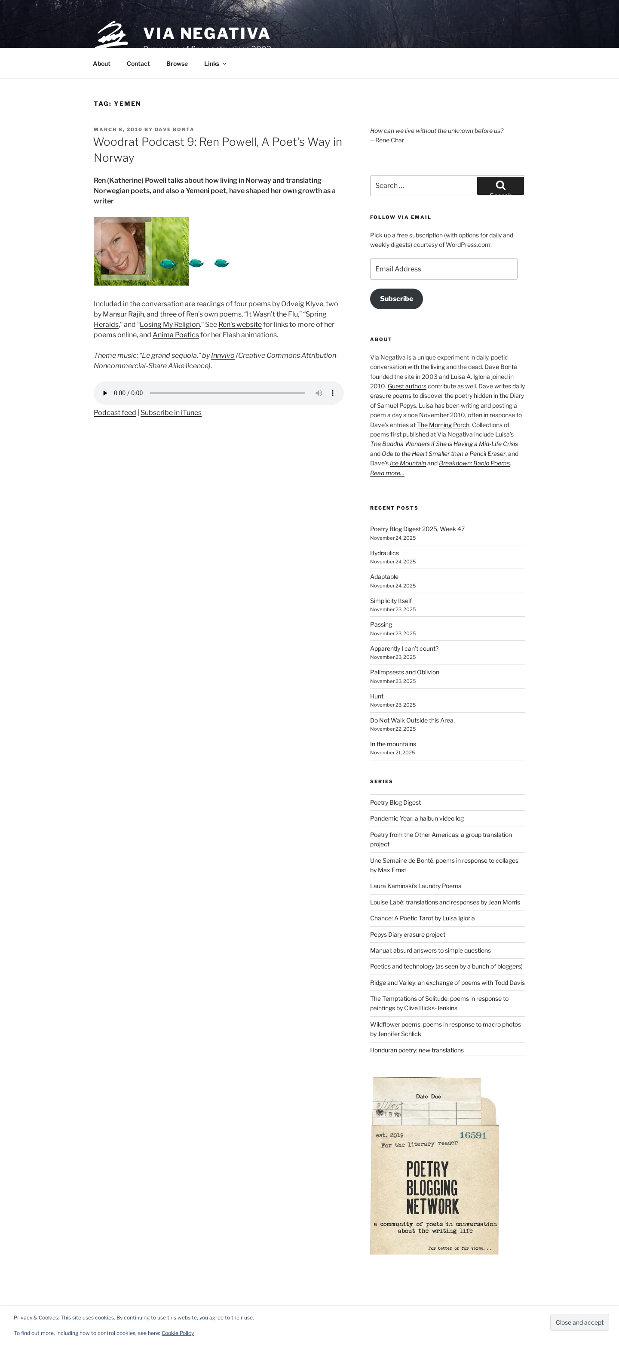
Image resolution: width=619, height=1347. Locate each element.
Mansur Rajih (123, 314)
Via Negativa (207, 33)
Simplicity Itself (391, 600)
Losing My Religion (170, 324)
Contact (138, 63)
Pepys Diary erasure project (407, 934)
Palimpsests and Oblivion (404, 672)
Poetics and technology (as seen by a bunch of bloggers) (446, 966)
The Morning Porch (443, 424)
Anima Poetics (176, 335)
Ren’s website (240, 324)
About (101, 63)
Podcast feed (115, 413)
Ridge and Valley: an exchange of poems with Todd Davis (447, 982)
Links (215, 63)
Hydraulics (384, 553)
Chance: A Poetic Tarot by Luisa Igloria (422, 918)
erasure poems (390, 395)
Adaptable (384, 576)
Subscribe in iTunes (171, 413)
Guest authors (407, 386)
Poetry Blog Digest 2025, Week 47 (417, 528)
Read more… (387, 473)
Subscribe (396, 299)
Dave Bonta (175, 129)
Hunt (376, 696)
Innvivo (223, 355)
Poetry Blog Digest (395, 802)
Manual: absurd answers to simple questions (430, 950)
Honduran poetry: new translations (417, 1050)
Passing (381, 624)
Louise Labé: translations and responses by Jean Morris (445, 902)
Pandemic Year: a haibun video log (417, 818)
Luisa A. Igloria (470, 376)
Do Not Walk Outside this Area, (412, 720)
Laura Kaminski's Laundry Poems (415, 885)
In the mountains (393, 743)
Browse (177, 63)
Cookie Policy (178, 1333)
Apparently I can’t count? (404, 648)
